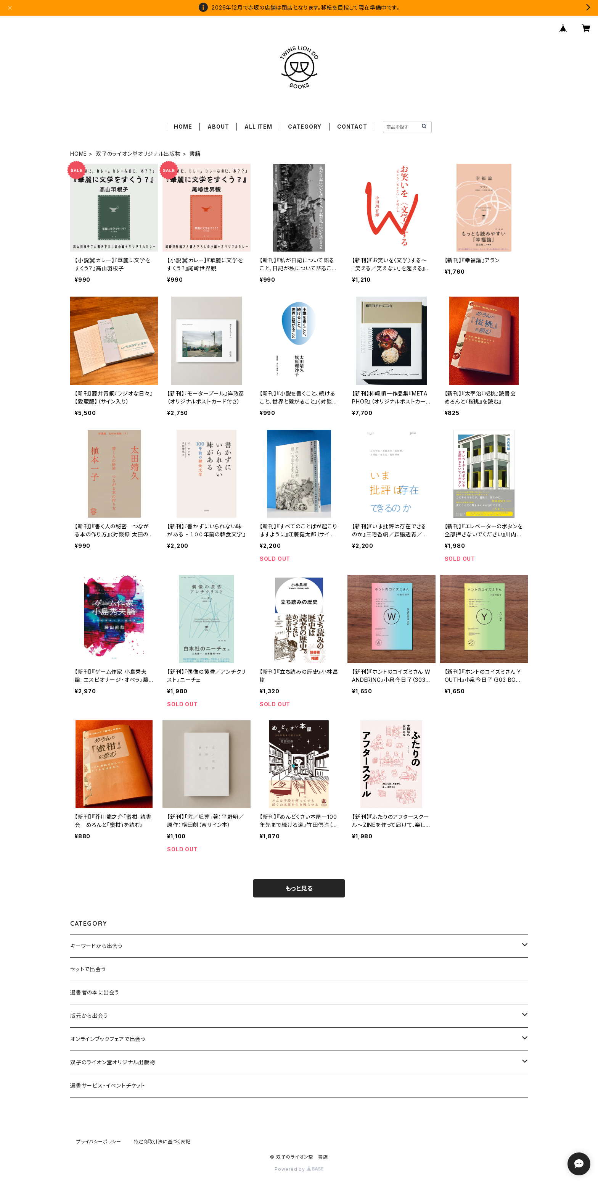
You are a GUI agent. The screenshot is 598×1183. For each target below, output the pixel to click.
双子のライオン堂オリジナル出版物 (138, 153)
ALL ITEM (258, 126)
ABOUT (218, 126)
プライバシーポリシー (98, 1141)
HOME (183, 126)
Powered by (299, 1169)
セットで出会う (88, 969)
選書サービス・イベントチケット (107, 1085)
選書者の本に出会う (94, 992)
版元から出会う (89, 1015)
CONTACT (352, 126)
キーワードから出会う (96, 946)
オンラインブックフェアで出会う (108, 1039)
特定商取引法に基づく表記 (162, 1141)
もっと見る (299, 888)
